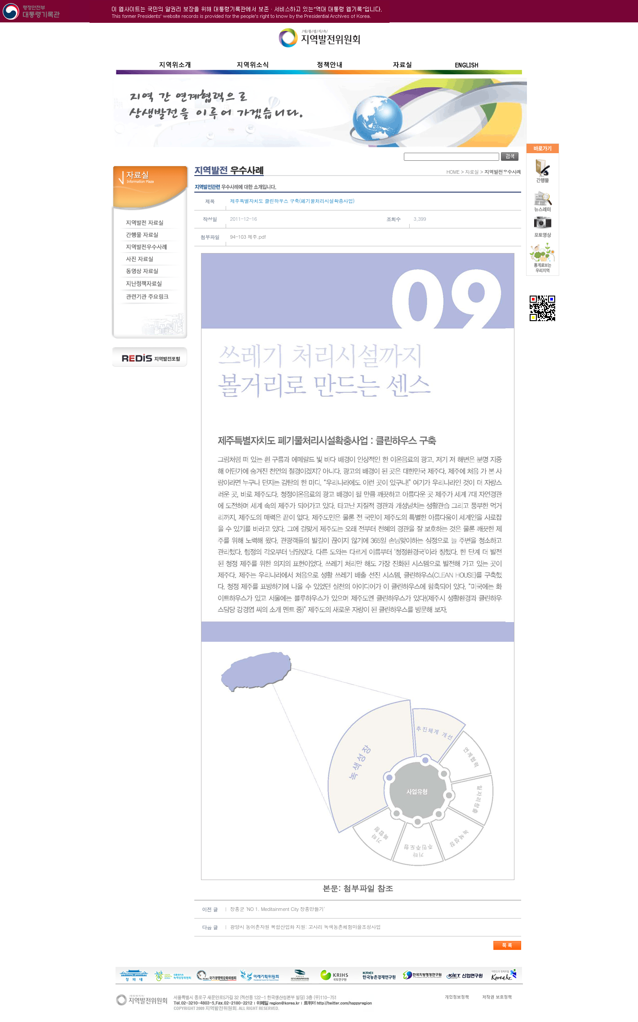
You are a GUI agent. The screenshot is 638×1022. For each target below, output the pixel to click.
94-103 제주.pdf (248, 236)
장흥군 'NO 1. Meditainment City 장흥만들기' (277, 909)
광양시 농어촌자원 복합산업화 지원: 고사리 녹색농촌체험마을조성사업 (305, 926)
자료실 (472, 171)
